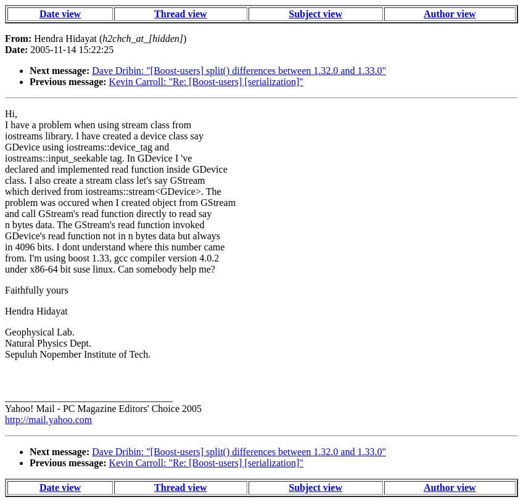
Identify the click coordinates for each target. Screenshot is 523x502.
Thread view (180, 14)
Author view (450, 14)
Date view (60, 14)
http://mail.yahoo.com (48, 419)
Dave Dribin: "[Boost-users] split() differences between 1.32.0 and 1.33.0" (239, 70)
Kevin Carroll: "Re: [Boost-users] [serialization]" (206, 81)
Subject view (315, 14)
